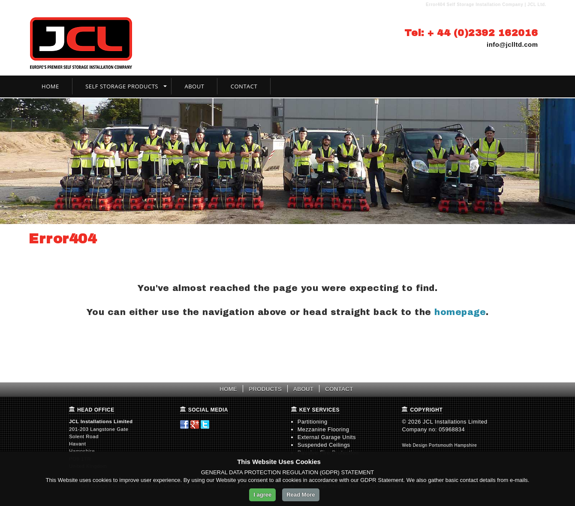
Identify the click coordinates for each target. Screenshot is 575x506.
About (194, 86)
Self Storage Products (121, 86)
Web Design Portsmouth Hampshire (439, 445)
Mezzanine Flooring (323, 429)
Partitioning (313, 421)
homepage (460, 312)
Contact (244, 86)
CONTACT (339, 389)
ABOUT (303, 389)
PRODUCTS (265, 389)
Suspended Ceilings (324, 445)
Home (50, 86)
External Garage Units (327, 437)
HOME (228, 389)
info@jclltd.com (512, 44)
